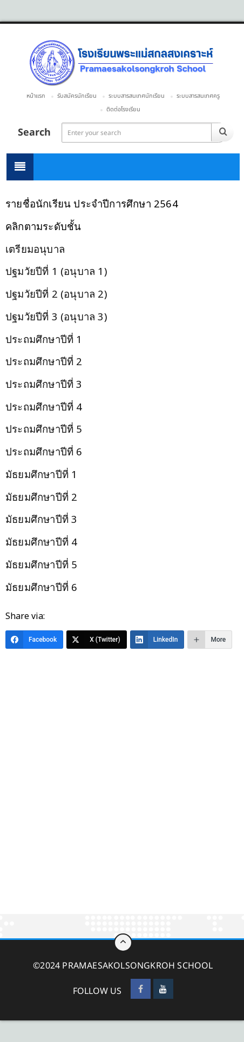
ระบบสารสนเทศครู (198, 95)
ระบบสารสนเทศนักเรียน (137, 95)
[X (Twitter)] (96, 639)
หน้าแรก (35, 95)
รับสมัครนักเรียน (77, 95)
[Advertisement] (122, 787)
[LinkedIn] (157, 639)
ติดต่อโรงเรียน (123, 109)
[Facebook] (34, 639)
